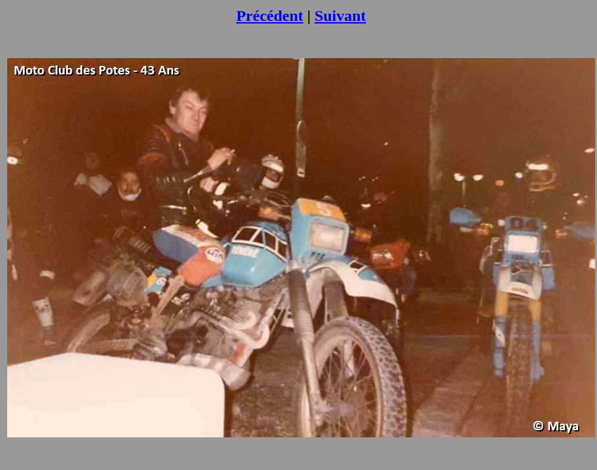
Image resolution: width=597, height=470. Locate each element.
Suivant (340, 15)
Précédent (270, 15)
